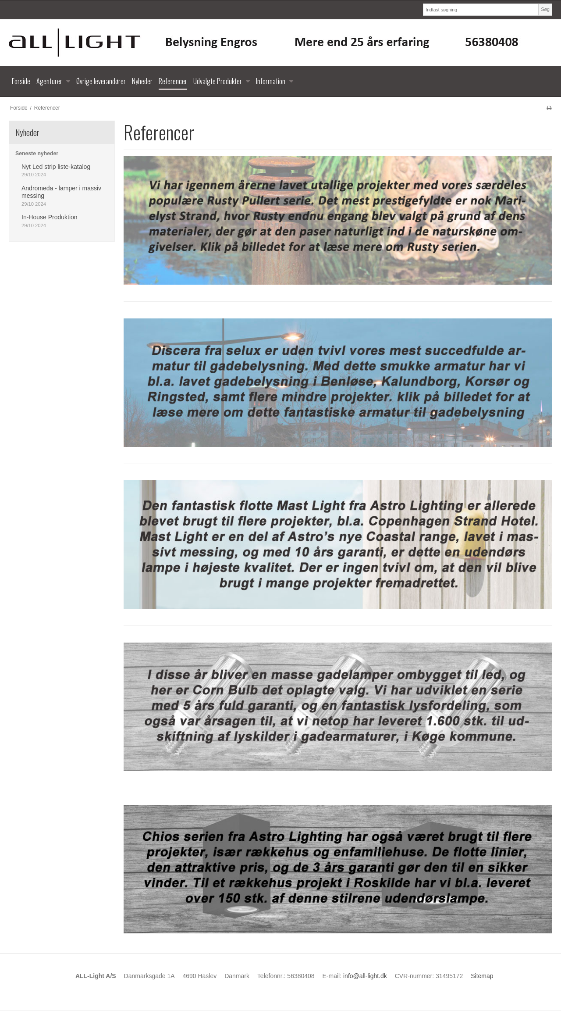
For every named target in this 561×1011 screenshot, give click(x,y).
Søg (545, 9)
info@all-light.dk (365, 975)
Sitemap (482, 975)
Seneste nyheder (36, 153)
